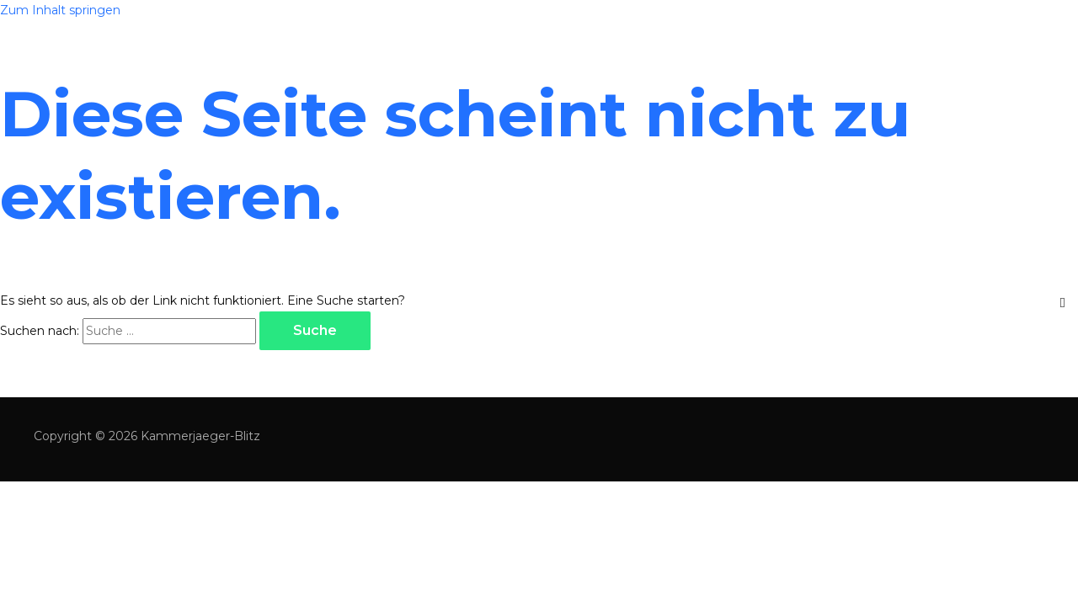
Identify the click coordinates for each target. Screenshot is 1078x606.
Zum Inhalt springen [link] (60, 10)
